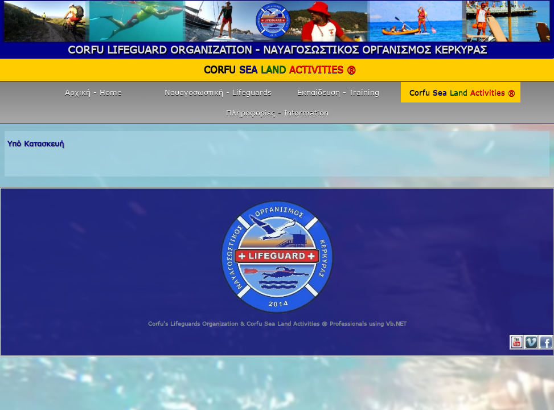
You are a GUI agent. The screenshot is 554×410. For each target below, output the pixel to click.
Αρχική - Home (93, 92)
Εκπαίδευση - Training (338, 92)
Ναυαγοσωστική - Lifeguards (218, 92)
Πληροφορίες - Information (277, 112)
